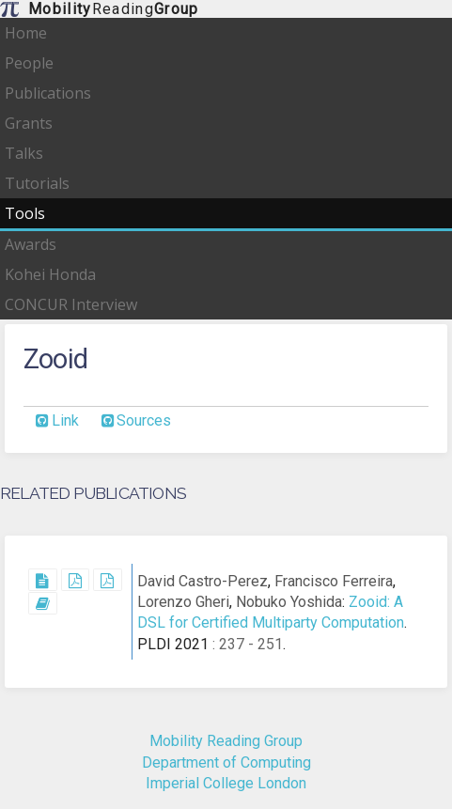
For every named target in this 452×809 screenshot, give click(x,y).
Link (65, 420)
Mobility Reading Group (226, 741)
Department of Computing (226, 762)
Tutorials (37, 183)
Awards (30, 244)
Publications (48, 93)
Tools (25, 213)
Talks (24, 153)
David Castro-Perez (202, 581)
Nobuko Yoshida (289, 602)
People (29, 63)
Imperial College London (226, 783)
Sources (144, 420)
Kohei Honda (50, 274)
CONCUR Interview (71, 304)
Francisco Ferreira (333, 581)
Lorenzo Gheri (183, 602)
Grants (29, 123)
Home (26, 33)
